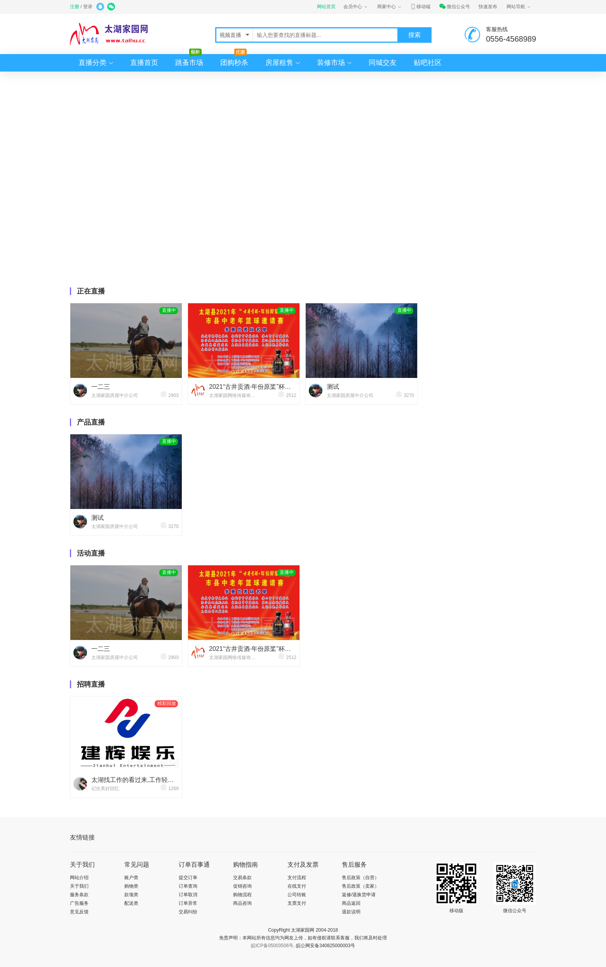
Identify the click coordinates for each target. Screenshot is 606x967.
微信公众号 (454, 6)
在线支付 (296, 886)
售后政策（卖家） (360, 886)
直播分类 (92, 62)
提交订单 (188, 877)
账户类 (131, 877)
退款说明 (351, 912)
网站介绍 (79, 877)
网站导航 (519, 6)
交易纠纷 (188, 912)
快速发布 (488, 6)
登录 (87, 6)
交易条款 (242, 877)
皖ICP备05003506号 (272, 945)
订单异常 (188, 903)
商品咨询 (242, 903)
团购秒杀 (234, 60)
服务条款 (79, 894)
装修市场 (331, 62)
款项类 (131, 894)
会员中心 (355, 6)
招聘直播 (91, 684)
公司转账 (296, 894)
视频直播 (231, 35)
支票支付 (296, 903)
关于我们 (79, 886)
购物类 (131, 886)
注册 (74, 6)
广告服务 (79, 903)
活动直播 (91, 553)
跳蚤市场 (189, 60)
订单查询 (188, 886)
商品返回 (351, 903)
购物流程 (242, 894)
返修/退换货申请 (359, 894)
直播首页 (144, 62)
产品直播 (91, 422)
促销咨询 (242, 886)
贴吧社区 (428, 62)
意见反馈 (79, 912)
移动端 (420, 6)
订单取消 (188, 894)
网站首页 (326, 6)
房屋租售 (279, 62)
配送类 (131, 903)
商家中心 (389, 6)
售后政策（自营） (360, 877)
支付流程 (296, 877)
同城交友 (383, 62)
